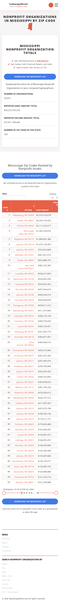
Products (6, 538)
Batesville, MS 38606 (24, 392)
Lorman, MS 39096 (25, 413)
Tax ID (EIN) (7, 588)
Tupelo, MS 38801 (25, 220)
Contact (5, 546)
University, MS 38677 (24, 355)
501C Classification (10, 592)
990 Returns (42, 61)
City (3, 568)
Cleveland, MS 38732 (24, 477)
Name (4, 564)
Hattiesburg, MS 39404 (23, 215)
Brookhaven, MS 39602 (23, 461)
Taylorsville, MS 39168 (23, 279)
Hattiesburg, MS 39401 (23, 310)
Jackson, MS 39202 (25, 249)
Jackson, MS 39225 (25, 419)
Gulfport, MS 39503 (25, 403)
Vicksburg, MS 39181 (24, 331)
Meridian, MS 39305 (24, 429)
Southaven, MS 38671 (24, 366)
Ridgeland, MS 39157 (24, 239)
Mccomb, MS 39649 (24, 289)
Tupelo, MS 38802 (25, 260)
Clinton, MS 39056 (25, 376)
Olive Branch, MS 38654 (25, 343)
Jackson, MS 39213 (25, 456)
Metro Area (7, 576)
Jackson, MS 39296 (25, 294)
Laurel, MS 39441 (26, 326)
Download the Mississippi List (30, 76)
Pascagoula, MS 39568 (23, 305)
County (5, 584)
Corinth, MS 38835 (25, 450)
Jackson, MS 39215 (25, 371)
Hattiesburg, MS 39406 (23, 397)
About (4, 542)
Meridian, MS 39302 (24, 445)
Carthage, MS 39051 (24, 440)
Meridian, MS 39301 (24, 254)
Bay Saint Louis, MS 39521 (26, 267)
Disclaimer (6, 550)
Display (54, 196)
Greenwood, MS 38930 (23, 350)
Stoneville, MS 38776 (24, 337)
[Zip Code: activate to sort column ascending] (23, 206)
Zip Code (6, 580)
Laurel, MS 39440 (26, 434)
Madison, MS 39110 (24, 387)
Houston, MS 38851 (25, 482)
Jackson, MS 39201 (25, 382)
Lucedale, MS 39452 (24, 273)
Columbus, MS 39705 (24, 321)
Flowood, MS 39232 (24, 284)
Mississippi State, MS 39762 (26, 232)
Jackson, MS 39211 (25, 361)
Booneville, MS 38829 (24, 471)
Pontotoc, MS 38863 (24, 424)
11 (38, 493)
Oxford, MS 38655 (25, 225)
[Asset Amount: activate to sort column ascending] (43, 206)
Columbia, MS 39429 (24, 300)
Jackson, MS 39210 (25, 408)
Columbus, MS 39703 (24, 316)
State (4, 572)
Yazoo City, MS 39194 (24, 466)
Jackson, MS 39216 (25, 244)
